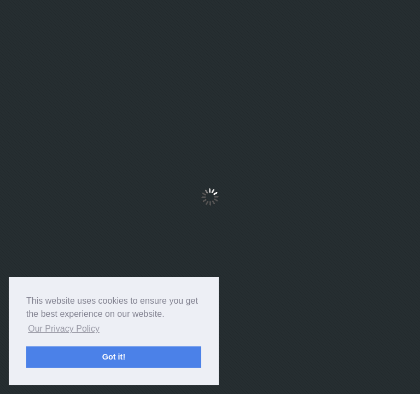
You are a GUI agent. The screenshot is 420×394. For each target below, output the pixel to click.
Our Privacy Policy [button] (64, 328)
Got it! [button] (113, 356)
